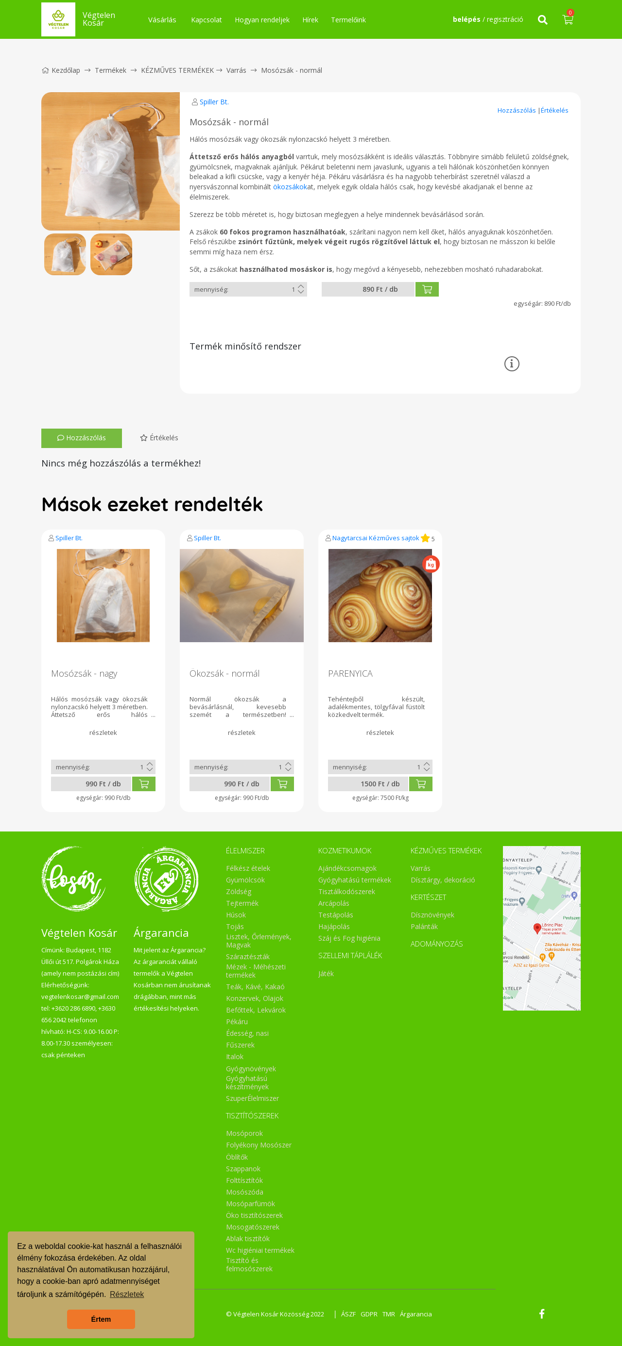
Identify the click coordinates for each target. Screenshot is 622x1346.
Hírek (310, 19)
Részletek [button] (127, 1294)
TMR (388, 1314)
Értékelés (555, 110)
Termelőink (348, 19)
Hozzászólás (517, 110)
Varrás (236, 70)
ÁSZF (348, 1314)
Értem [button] (101, 1319)
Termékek (110, 70)
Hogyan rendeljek (262, 19)
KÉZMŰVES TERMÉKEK (177, 70)
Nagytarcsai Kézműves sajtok (375, 537)
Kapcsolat (206, 19)
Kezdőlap (60, 70)
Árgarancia (416, 1314)
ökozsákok (290, 186)
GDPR (369, 1314)
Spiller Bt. (214, 101)
